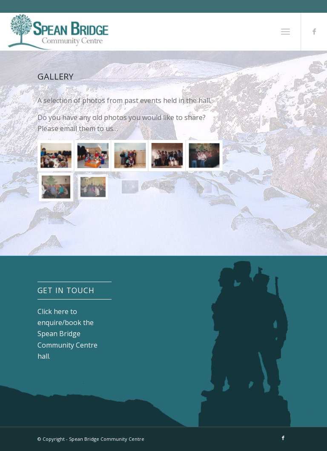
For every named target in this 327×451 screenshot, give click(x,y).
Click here (53, 311)
